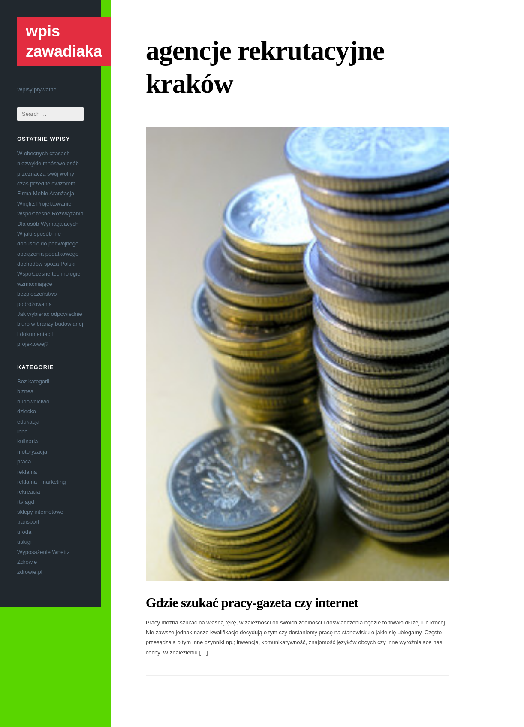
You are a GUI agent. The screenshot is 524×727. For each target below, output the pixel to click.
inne (22, 431)
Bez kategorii (33, 381)
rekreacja (28, 491)
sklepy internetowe (40, 512)
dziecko (26, 411)
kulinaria (27, 441)
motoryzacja (32, 451)
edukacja (28, 421)
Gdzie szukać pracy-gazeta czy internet (252, 602)
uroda (24, 532)
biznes (25, 391)
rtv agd (25, 502)
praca (24, 461)
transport (28, 521)
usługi (24, 542)
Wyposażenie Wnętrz (43, 552)
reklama (27, 472)
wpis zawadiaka (64, 41)
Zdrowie (27, 562)
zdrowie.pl (29, 572)
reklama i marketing (41, 482)
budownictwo (33, 401)
